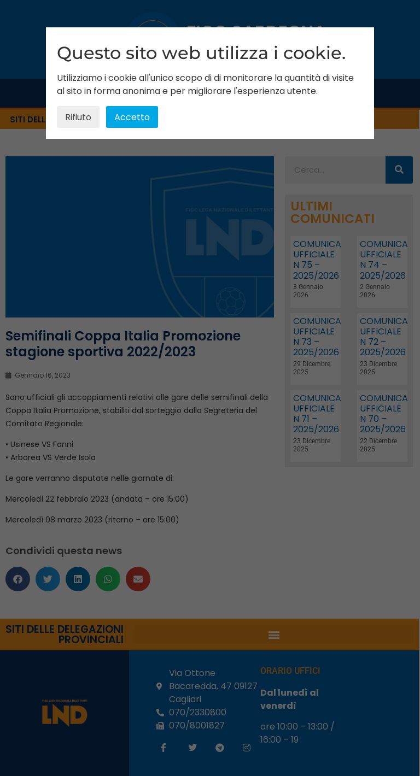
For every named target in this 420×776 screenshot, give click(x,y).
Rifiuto (78, 117)
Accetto (132, 117)
